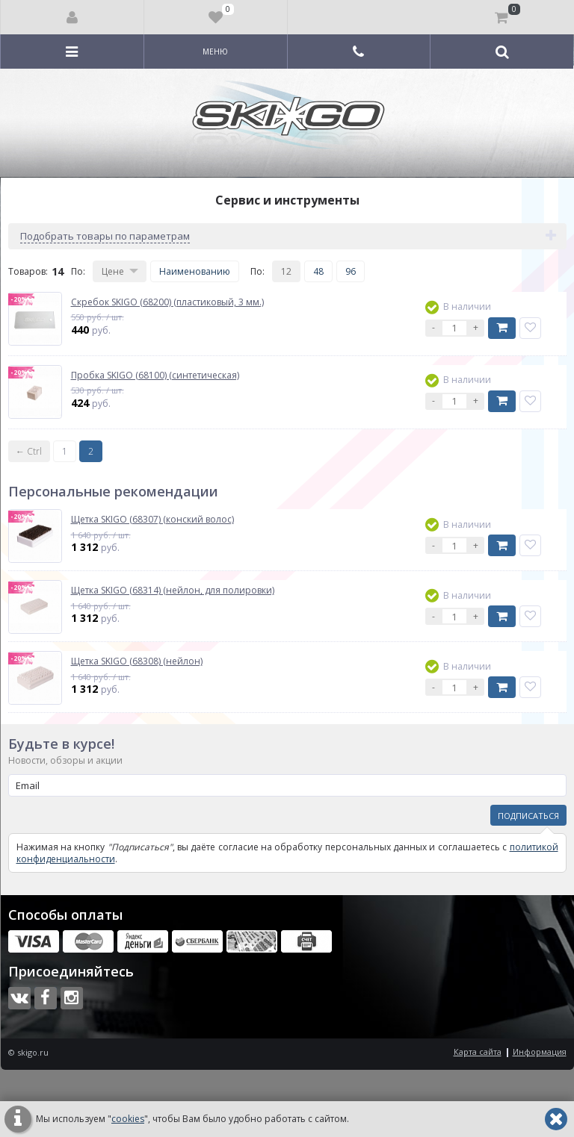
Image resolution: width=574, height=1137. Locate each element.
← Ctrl (29, 451)
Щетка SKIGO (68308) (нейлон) (137, 661)
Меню (215, 51)
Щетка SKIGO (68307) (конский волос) (152, 520)
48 (318, 271)
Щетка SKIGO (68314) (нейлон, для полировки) (172, 590)
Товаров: (28, 271)
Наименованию (194, 271)
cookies (127, 1118)
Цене (113, 271)
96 (350, 271)
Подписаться (528, 815)
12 (286, 271)
